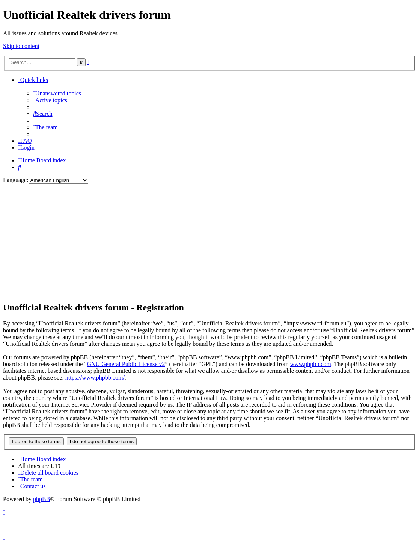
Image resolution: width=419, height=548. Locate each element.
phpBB (41, 499)
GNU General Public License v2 (126, 364)
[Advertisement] (209, 242)
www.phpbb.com (310, 364)
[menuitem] (57, 93)
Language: (16, 180)
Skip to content (21, 46)
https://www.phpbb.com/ (95, 377)
